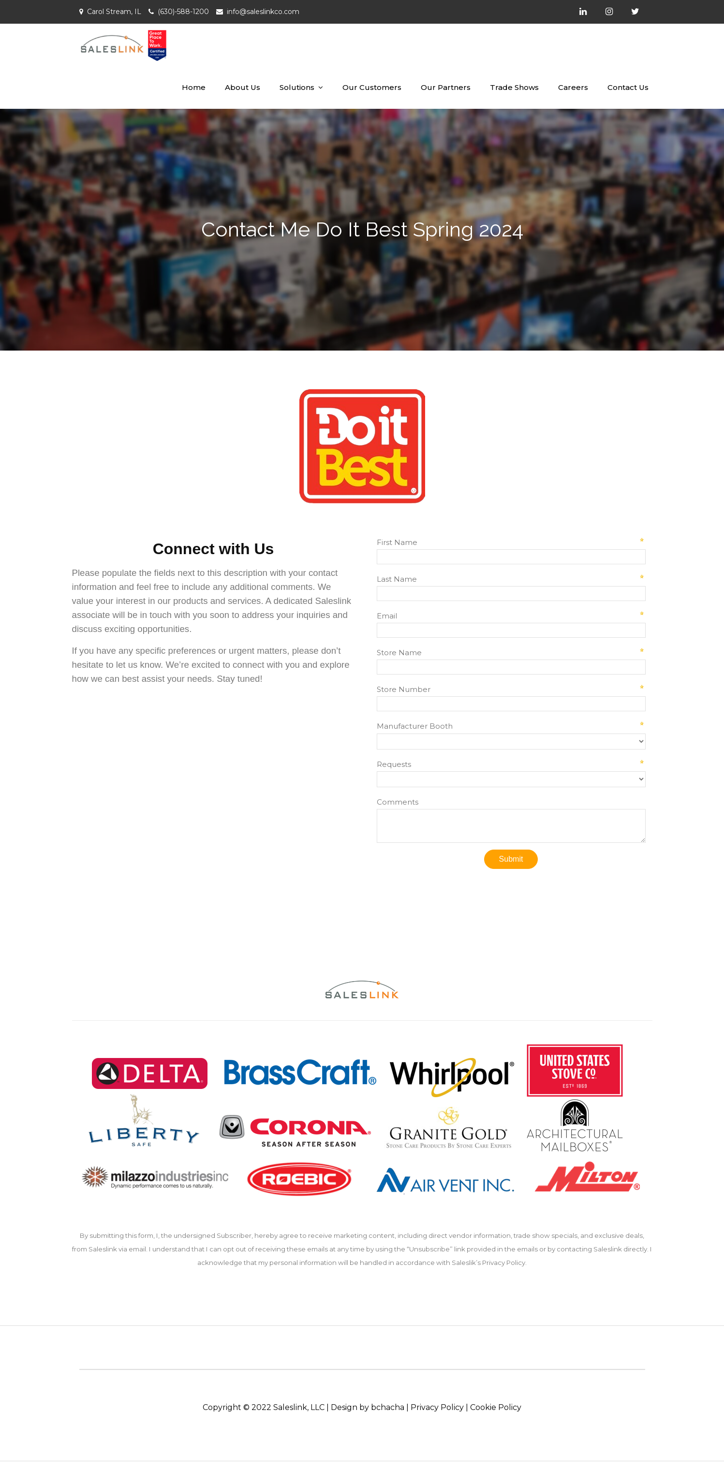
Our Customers (371, 87)
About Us (242, 87)
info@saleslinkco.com (263, 11)
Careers (573, 87)
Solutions (297, 87)
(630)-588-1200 (183, 11)
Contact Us (628, 87)
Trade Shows (514, 87)
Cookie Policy (495, 1407)
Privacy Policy (437, 1407)
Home (194, 87)
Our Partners (446, 87)
